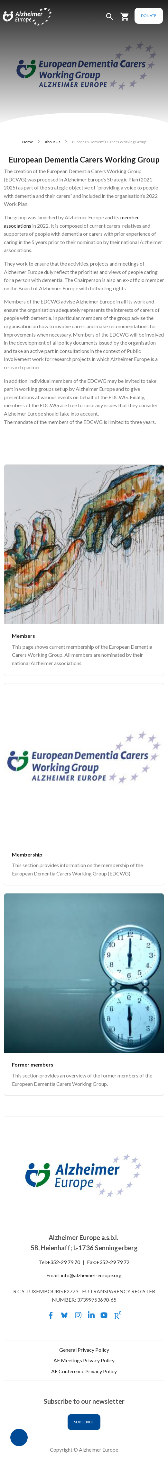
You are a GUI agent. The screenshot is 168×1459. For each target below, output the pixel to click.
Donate (148, 15)
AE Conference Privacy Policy (84, 1371)
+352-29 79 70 (63, 1262)
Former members (32, 1064)
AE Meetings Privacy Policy (84, 1360)
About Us (53, 141)
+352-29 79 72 (112, 1262)
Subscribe (84, 1421)
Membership (27, 854)
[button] (110, 19)
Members (23, 636)
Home (27, 141)
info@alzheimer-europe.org (91, 1275)
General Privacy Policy (84, 1350)
